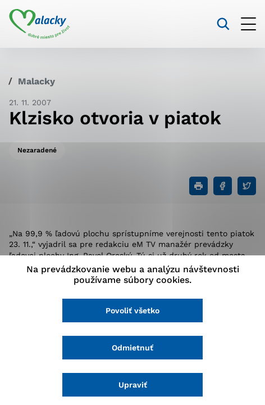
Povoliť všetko (132, 310)
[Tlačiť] (198, 186)
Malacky (36, 81)
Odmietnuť (132, 347)
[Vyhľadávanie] (223, 23)
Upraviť (132, 384)
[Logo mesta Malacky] (39, 24)
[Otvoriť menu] (248, 23)
